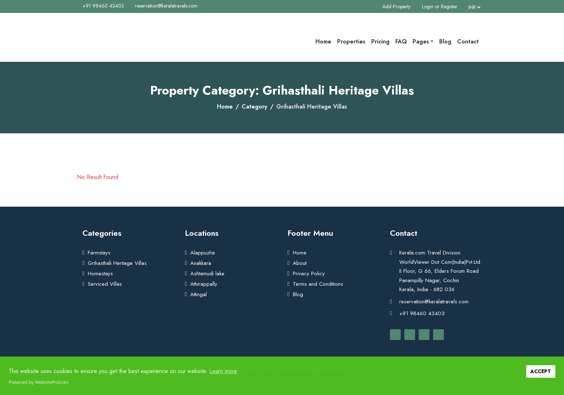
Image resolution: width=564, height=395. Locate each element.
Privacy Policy (309, 273)
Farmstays (99, 253)
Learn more (223, 371)
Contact (468, 41)
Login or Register (440, 6)
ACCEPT (540, 371)
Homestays (100, 273)
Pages (421, 41)
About (299, 263)
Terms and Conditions (318, 284)
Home (323, 41)
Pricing (380, 41)
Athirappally (203, 284)
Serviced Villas (105, 284)
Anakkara (200, 263)
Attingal (198, 294)
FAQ (401, 41)
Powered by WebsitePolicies (38, 382)
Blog (445, 41)
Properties (351, 41)
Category (254, 106)
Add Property (396, 6)
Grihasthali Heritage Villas (117, 263)
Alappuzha (202, 253)
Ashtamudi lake (207, 273)
